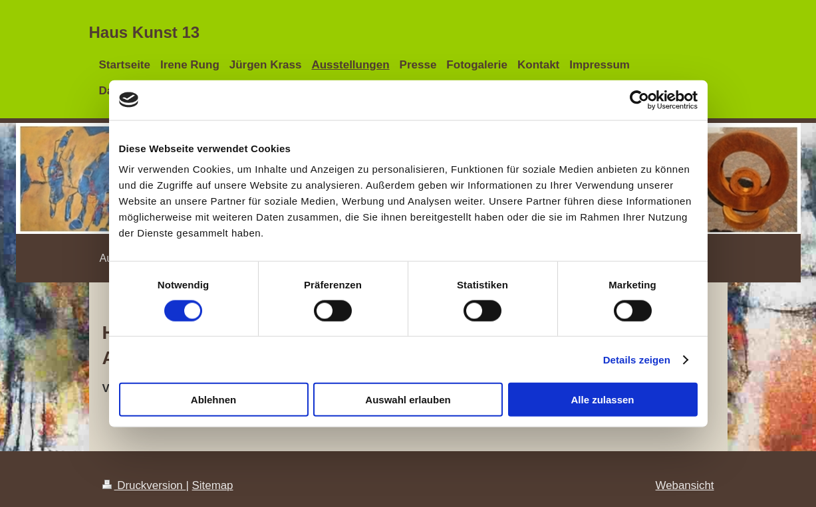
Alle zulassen (602, 399)
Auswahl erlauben (407, 399)
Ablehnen (213, 399)
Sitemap (212, 485)
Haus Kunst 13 (144, 32)
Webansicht (685, 485)
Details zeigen (636, 359)
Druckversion (144, 485)
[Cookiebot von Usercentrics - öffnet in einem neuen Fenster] (639, 100)
